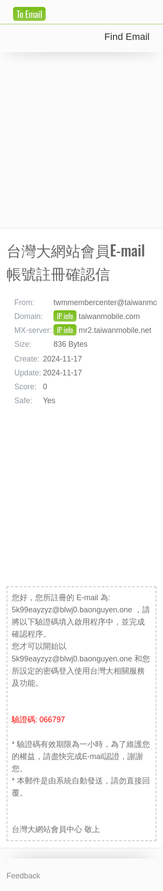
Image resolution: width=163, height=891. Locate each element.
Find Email (127, 36)
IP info (65, 316)
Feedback (23, 875)
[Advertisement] (81, 140)
